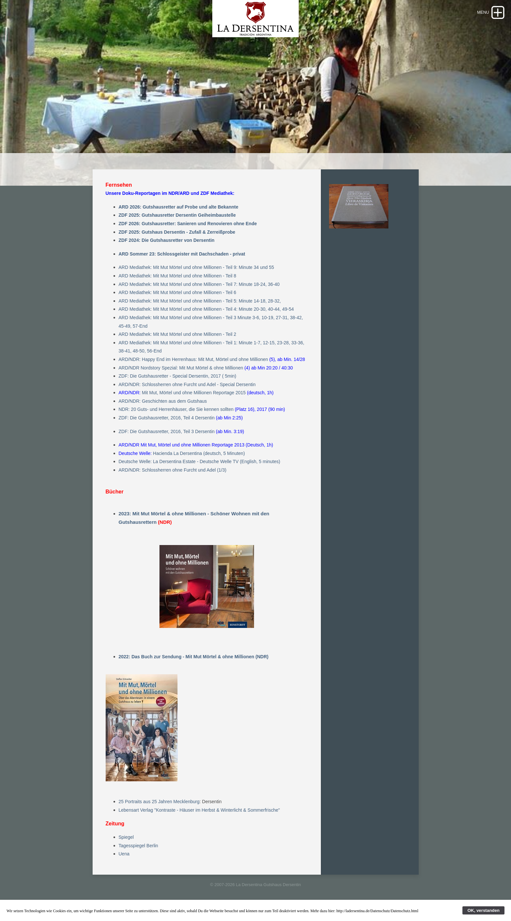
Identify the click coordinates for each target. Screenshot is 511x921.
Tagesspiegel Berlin (138, 855)
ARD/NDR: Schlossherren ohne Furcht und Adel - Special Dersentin (187, 394)
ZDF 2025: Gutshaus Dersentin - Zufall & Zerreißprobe (177, 242)
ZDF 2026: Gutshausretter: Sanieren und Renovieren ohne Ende (188, 233)
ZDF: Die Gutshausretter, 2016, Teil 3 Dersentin (167, 441)
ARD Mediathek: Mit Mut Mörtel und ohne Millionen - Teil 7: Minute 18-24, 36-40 (199, 294)
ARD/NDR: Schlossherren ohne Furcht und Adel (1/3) (173, 480)
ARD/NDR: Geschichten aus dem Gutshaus (163, 411)
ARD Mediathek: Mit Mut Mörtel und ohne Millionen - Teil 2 (177, 344)
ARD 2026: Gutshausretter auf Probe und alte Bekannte (178, 217)
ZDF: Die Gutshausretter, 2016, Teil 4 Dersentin (167, 427)
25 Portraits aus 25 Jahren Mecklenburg (159, 812)
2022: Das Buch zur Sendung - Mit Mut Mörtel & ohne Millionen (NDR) (194, 666)
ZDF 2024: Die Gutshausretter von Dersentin (167, 250)
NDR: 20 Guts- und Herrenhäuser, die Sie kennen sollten (176, 419)
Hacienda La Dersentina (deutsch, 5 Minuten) (199, 463)
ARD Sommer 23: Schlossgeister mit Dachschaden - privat (182, 264)
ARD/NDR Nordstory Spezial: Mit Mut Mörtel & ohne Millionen (181, 378)
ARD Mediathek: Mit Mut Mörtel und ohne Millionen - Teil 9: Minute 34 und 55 (196, 277)
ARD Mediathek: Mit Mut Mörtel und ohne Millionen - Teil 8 (177, 286)
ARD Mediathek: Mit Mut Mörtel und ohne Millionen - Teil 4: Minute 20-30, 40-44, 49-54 (206, 319)
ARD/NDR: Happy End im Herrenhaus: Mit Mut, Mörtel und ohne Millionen (193, 369)
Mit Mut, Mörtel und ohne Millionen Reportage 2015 (194, 403)
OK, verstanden (483, 910)
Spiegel (126, 847)
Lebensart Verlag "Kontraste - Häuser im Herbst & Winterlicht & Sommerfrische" (199, 820)
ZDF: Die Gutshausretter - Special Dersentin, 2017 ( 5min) (177, 386)
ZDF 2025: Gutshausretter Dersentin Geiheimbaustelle (177, 225)
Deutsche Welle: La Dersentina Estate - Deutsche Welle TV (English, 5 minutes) (199, 472)
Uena (124, 864)
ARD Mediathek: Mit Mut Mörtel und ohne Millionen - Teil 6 (177, 302)
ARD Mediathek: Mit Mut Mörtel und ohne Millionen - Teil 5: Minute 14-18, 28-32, (200, 311)
